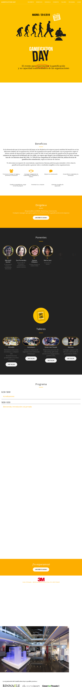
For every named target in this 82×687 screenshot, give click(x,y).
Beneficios (39, 2)
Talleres (63, 2)
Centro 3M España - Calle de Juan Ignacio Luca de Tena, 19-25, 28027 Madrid (41, 582)
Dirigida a (48, 2)
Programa (72, 2)
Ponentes (56, 2)
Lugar (79, 2)
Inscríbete (31, 2)
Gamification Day (8, 2)
